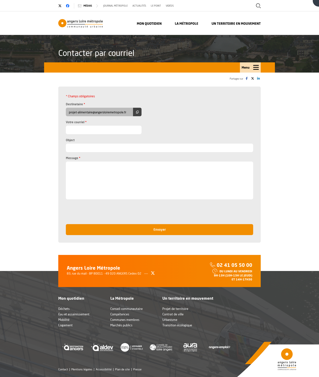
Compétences (119, 314)
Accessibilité (104, 369)
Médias (88, 5)
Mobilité (63, 320)
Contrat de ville (173, 314)
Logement (65, 325)
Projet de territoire (175, 309)
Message (73, 158)
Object (70, 140)
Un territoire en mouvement (236, 23)
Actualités (139, 5)
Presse (137, 369)
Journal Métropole (115, 5)
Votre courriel (76, 122)
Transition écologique (177, 325)
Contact (63, 369)
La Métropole (186, 23)
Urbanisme (169, 320)
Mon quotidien (149, 23)
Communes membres (124, 320)
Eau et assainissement (73, 314)
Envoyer (167, 229)
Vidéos (170, 5)
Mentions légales (81, 369)
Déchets (64, 309)
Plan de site (122, 369)
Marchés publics (121, 325)
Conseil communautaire (126, 309)
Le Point (156, 5)
